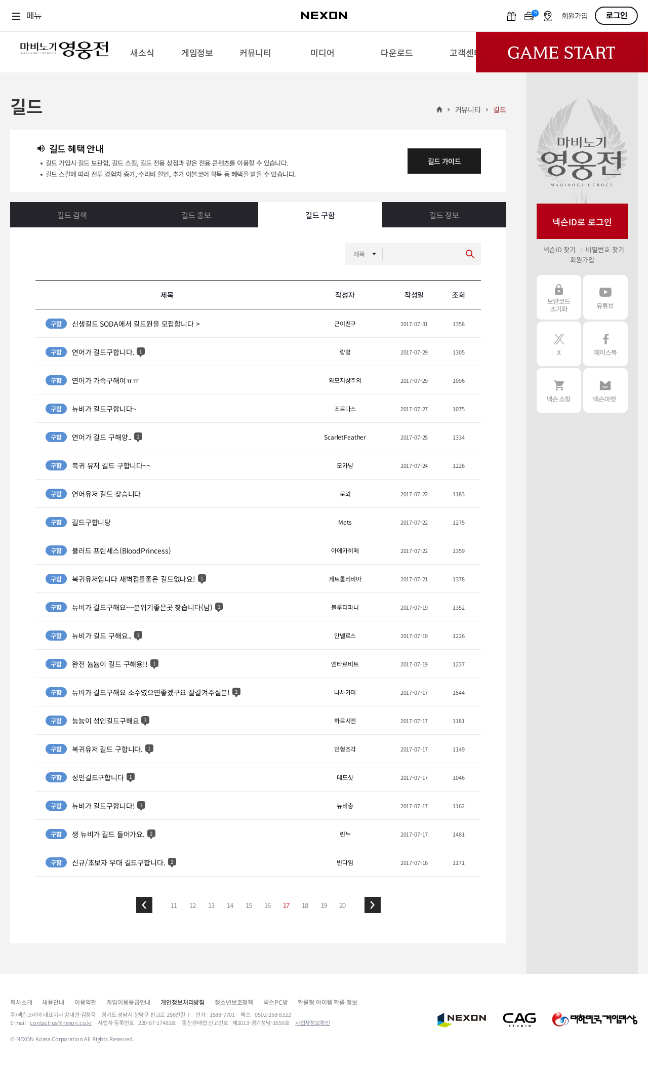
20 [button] (342, 905)
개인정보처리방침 (182, 1002)
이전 (144, 905)
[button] (144, 905)
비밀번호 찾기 (605, 249)
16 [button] (267, 905)
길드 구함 (320, 215)
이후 (372, 905)
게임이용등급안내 (128, 1002)
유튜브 (605, 297)
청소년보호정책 (234, 1002)
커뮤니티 (468, 109)
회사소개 (21, 1002)
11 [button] (174, 905)
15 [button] (249, 905)
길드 (499, 109)
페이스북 (605, 344)
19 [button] (324, 905)
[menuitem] (142, 52)
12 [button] (192, 905)
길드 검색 (72, 215)
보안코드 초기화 (559, 297)
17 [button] (286, 905)
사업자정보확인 (312, 1022)
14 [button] (230, 905)
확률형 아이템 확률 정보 (327, 1002)
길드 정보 (444, 215)
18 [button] (305, 905)
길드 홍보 (196, 215)
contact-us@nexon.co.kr (61, 1022)
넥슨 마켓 (605, 390)
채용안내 (53, 1002)
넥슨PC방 (275, 1002)
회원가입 (574, 16)
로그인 (616, 15)
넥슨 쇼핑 (559, 390)
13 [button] (211, 905)
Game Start (562, 52)
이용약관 (85, 1002)
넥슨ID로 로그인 (582, 221)
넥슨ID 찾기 (559, 249)
